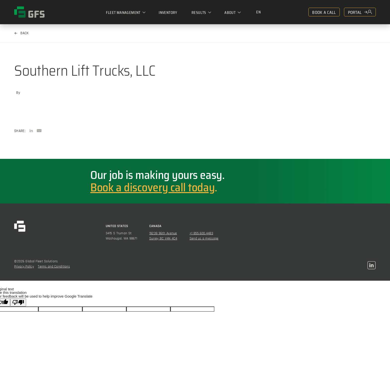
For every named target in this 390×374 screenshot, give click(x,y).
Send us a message (204, 238)
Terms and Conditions (54, 266)
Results (199, 12)
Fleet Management (123, 12)
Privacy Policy (24, 266)
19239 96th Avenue (163, 233)
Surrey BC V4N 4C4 (163, 238)
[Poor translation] (18, 302)
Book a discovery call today (152, 187)
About (230, 12)
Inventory (168, 12)
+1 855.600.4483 (201, 233)
